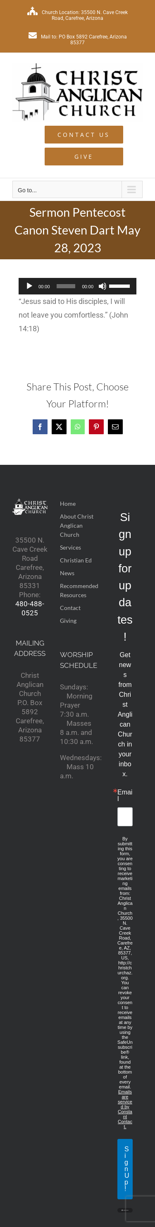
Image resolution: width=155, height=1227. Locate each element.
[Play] (29, 286)
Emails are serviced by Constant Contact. (125, 1109)
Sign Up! (126, 1169)
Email (124, 795)
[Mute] (102, 286)
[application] (77, 286)
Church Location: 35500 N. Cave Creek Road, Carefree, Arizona (77, 15)
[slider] (66, 286)
